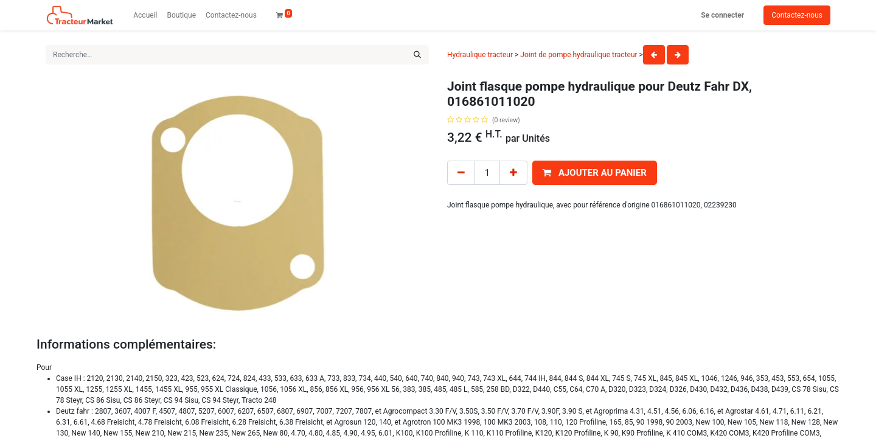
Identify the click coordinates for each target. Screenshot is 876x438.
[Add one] (513, 173)
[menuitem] (145, 15)
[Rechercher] (417, 54)
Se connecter (722, 15)
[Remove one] (461, 173)
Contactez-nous (796, 15)
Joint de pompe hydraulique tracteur (578, 54)
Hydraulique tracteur (480, 54)
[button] (594, 173)
